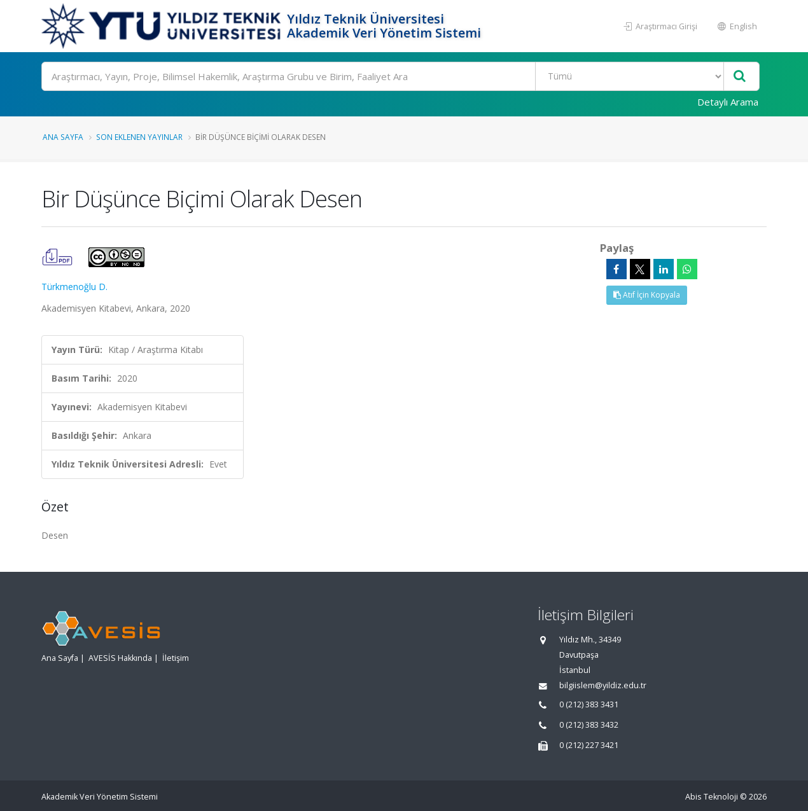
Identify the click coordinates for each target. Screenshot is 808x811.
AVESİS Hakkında (120, 658)
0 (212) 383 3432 (588, 724)
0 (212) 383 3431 (588, 704)
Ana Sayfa (63, 137)
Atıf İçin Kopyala (646, 294)
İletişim (175, 658)
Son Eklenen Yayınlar (139, 137)
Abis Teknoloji (711, 796)
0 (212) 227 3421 (588, 745)
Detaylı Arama (727, 101)
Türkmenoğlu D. (74, 287)
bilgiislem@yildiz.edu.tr (602, 685)
